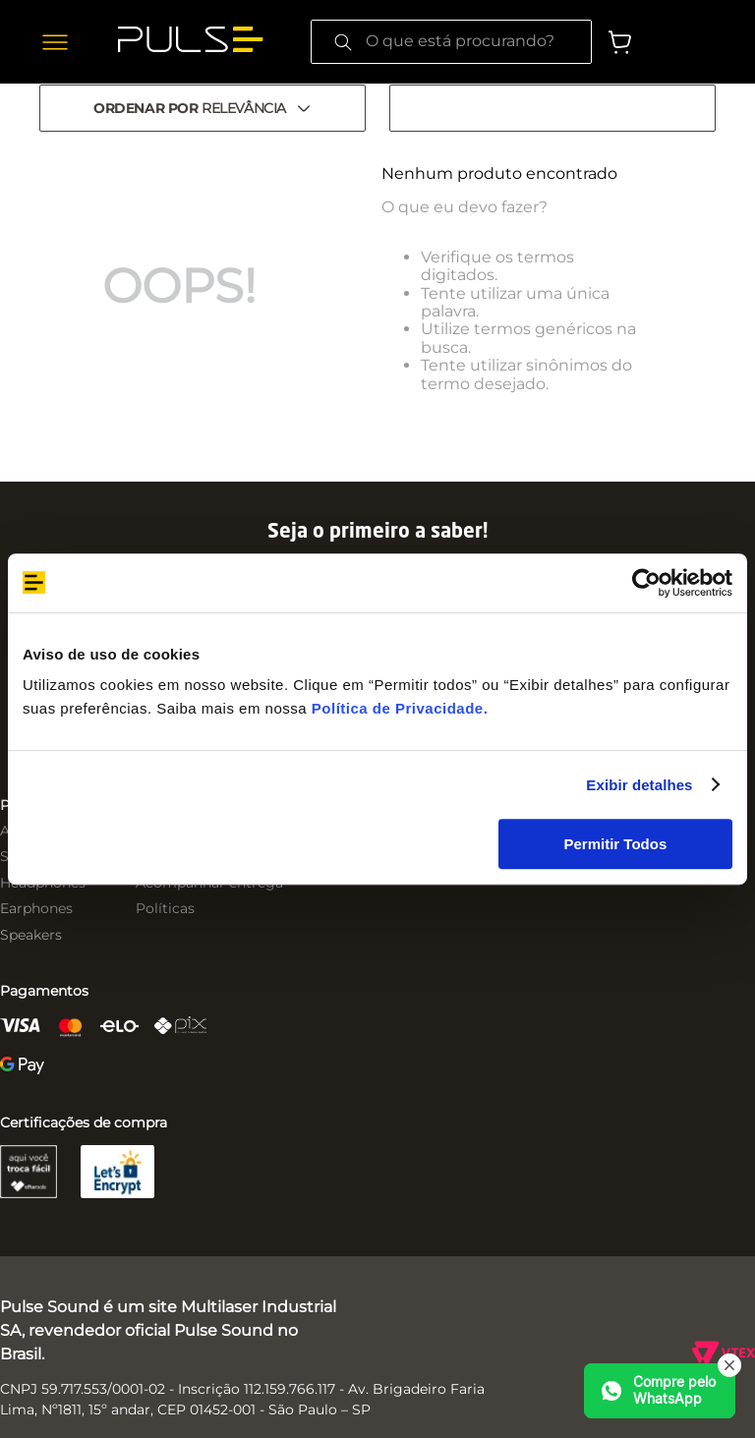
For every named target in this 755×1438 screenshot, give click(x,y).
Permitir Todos (616, 843)
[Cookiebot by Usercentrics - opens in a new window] (646, 583)
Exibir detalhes (639, 785)
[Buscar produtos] (343, 42)
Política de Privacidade (398, 708)
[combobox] (451, 42)
